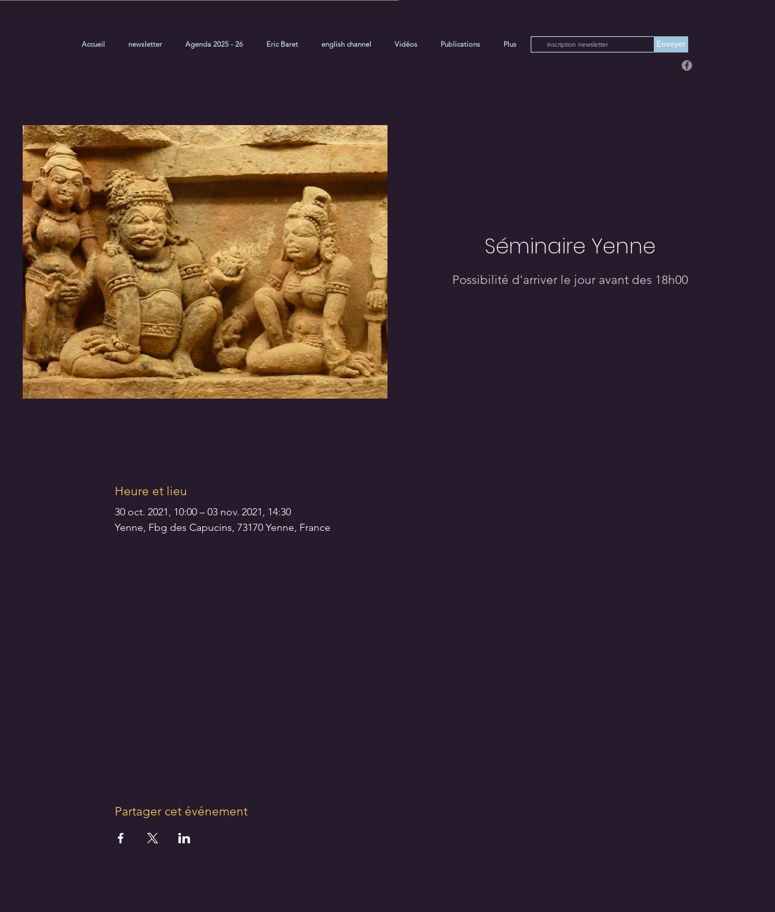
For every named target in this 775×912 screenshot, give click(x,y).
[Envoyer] (671, 44)
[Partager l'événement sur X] (152, 838)
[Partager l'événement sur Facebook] (121, 838)
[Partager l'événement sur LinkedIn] (184, 838)
